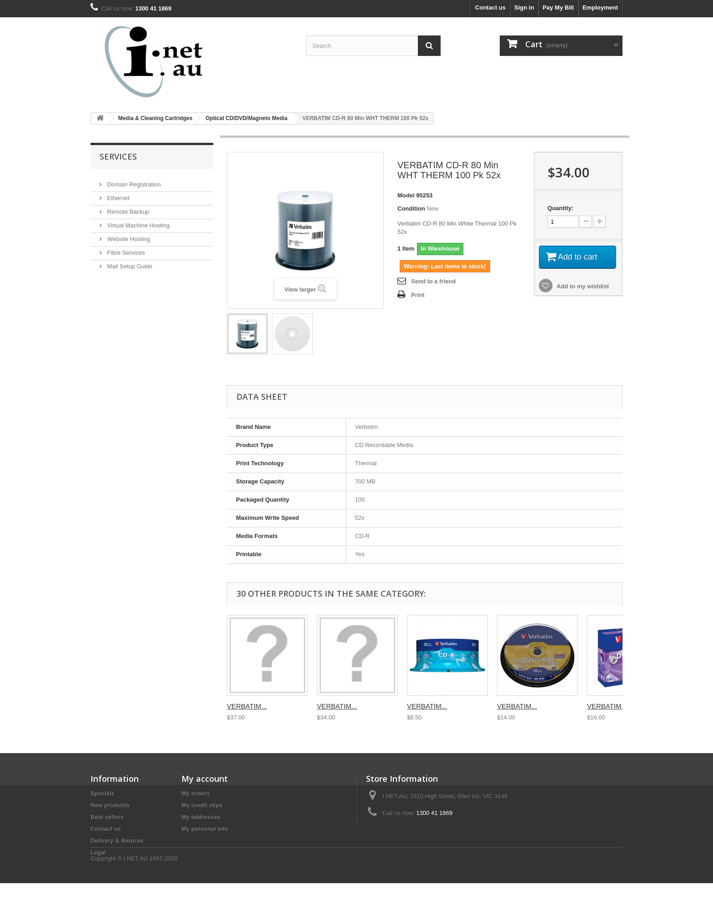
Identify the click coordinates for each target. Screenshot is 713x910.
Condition (411, 208)
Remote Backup (127, 208)
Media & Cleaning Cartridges (155, 118)
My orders (195, 793)
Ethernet (117, 194)
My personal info (204, 828)
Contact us (490, 7)
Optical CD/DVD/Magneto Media (246, 118)
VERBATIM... (247, 706)
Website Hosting (127, 235)
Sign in (524, 7)
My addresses (201, 817)
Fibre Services (125, 249)
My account (204, 778)
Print (418, 295)
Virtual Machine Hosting (137, 221)
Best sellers (107, 817)
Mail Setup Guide (128, 262)
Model (406, 195)
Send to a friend (433, 281)
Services (118, 156)
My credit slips (201, 805)
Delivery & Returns (116, 840)
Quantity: (560, 208)
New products (110, 805)
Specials (102, 793)
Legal (98, 852)
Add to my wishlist (582, 286)
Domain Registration (133, 180)
